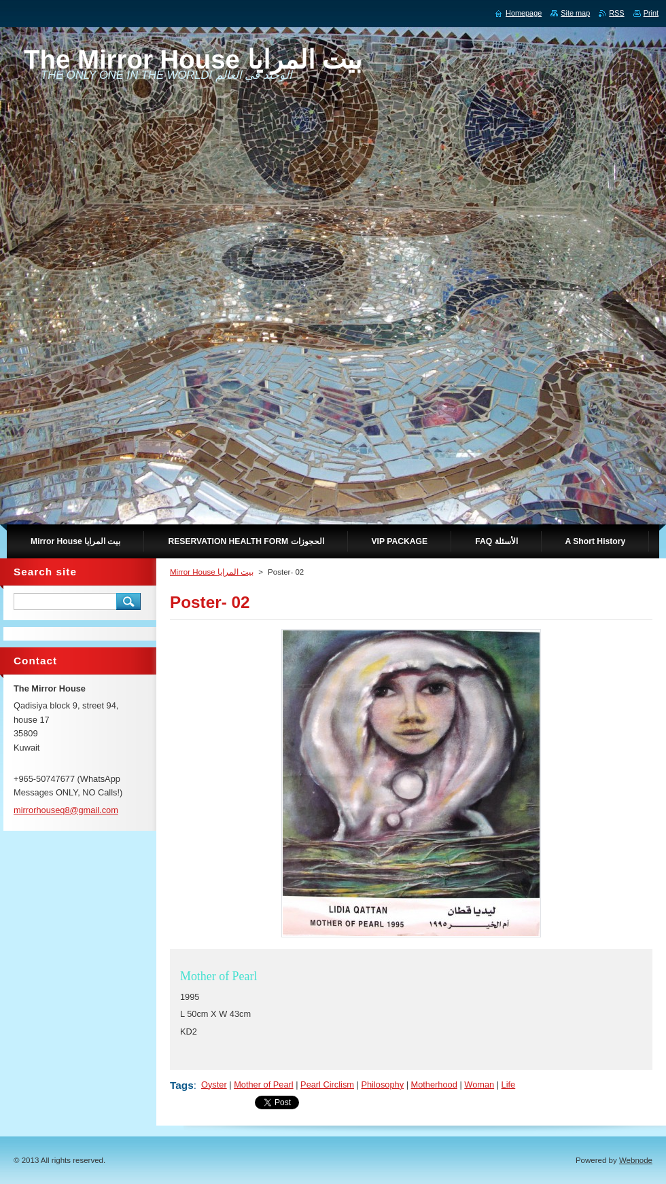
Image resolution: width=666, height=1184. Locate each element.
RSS (616, 13)
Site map (575, 13)
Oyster (214, 1084)
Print (651, 13)
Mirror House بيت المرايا (211, 572)
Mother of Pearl (264, 1084)
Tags (182, 1085)
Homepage (524, 13)
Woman (479, 1084)
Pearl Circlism (327, 1084)
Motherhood (434, 1084)
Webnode (635, 1160)
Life (509, 1084)
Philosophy (382, 1084)
